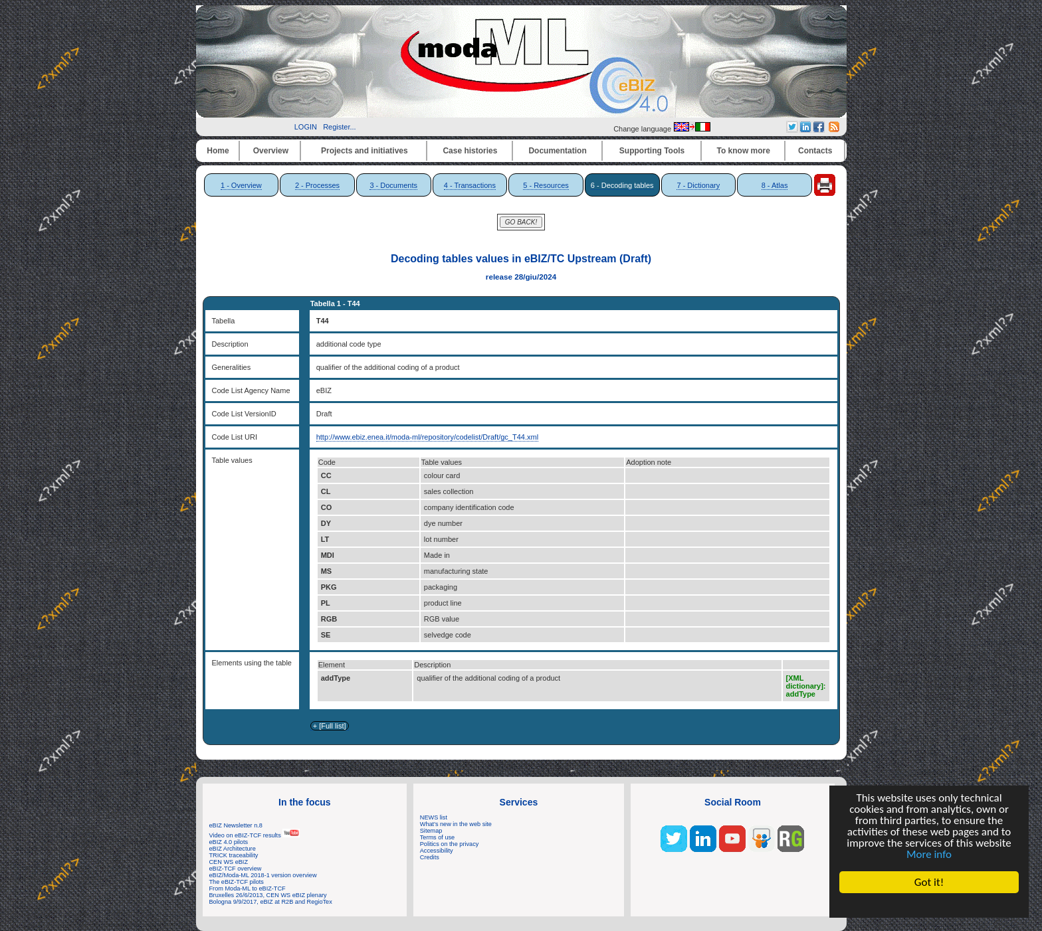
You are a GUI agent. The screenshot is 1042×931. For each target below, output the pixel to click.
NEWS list (433, 817)
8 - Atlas (775, 185)
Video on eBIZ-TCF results (254, 835)
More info (929, 854)
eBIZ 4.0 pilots (229, 842)
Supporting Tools (651, 150)
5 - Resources (545, 185)
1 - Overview (241, 185)
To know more (743, 150)
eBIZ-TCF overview (235, 868)
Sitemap (431, 830)
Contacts (815, 150)
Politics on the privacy (449, 844)
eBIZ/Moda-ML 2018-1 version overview (263, 875)
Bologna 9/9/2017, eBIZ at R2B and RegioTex (270, 901)
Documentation (557, 150)
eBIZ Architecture (232, 848)
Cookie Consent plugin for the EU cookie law (929, 905)
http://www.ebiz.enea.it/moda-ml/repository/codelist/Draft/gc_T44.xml (427, 437)
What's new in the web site (456, 824)
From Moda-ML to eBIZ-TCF (247, 888)
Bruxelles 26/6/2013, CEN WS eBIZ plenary (268, 895)
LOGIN (305, 127)
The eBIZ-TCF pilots (236, 882)
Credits (429, 857)
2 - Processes (317, 185)
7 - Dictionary (698, 185)
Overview (270, 150)
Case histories (470, 150)
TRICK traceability (234, 855)
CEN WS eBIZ (229, 862)
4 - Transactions (470, 185)
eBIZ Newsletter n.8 (235, 825)
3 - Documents (393, 185)
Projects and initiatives (364, 150)
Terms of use (437, 837)
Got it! (929, 882)
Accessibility (436, 850)
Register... (339, 127)
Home (218, 150)
